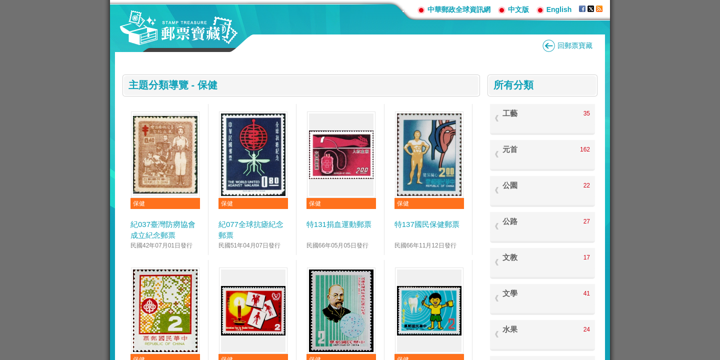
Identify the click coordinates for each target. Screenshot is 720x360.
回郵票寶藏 (575, 46)
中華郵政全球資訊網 (459, 10)
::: (406, 9)
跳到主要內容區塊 (5, 5)
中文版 (518, 10)
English (559, 10)
